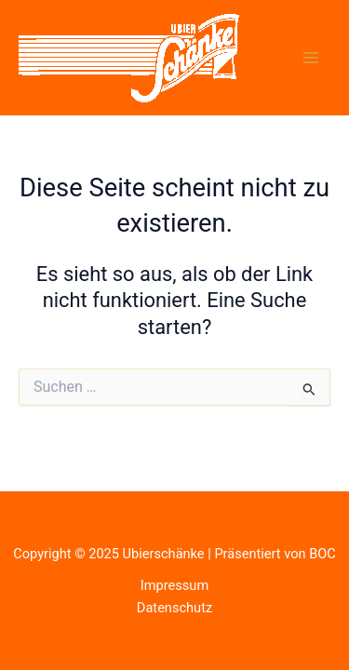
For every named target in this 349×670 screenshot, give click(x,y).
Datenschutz (174, 607)
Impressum (174, 585)
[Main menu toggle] (310, 57)
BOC (322, 553)
